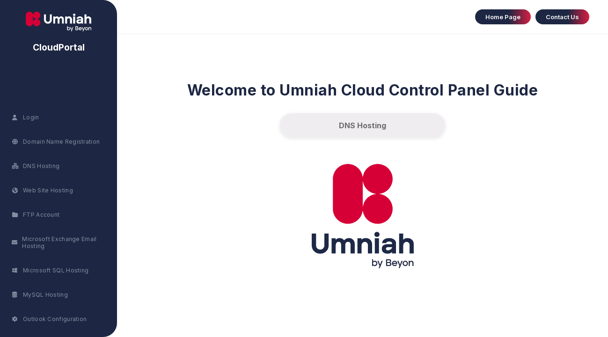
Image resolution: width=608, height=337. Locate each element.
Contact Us (562, 17)
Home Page (502, 17)
